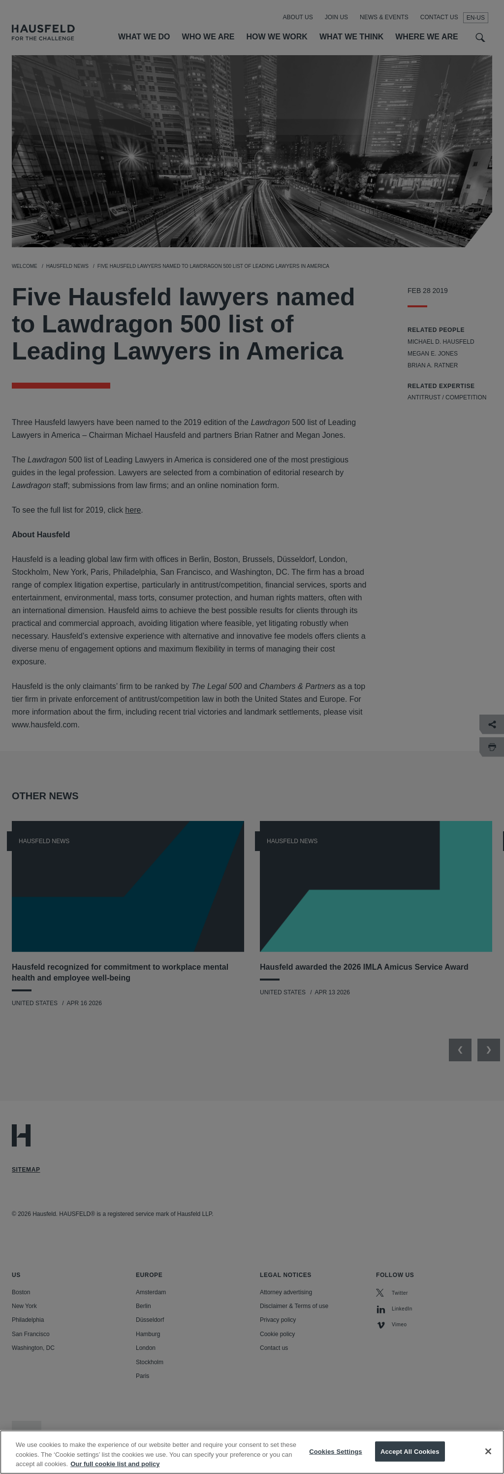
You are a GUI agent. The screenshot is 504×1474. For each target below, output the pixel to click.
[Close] (488, 1460)
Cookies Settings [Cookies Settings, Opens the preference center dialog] (335, 1459)
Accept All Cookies (410, 1459)
